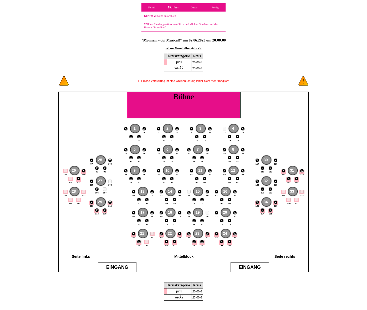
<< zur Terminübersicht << (184, 48)
